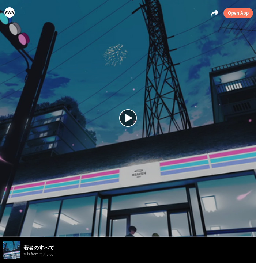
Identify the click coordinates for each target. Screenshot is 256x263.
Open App (238, 13)
